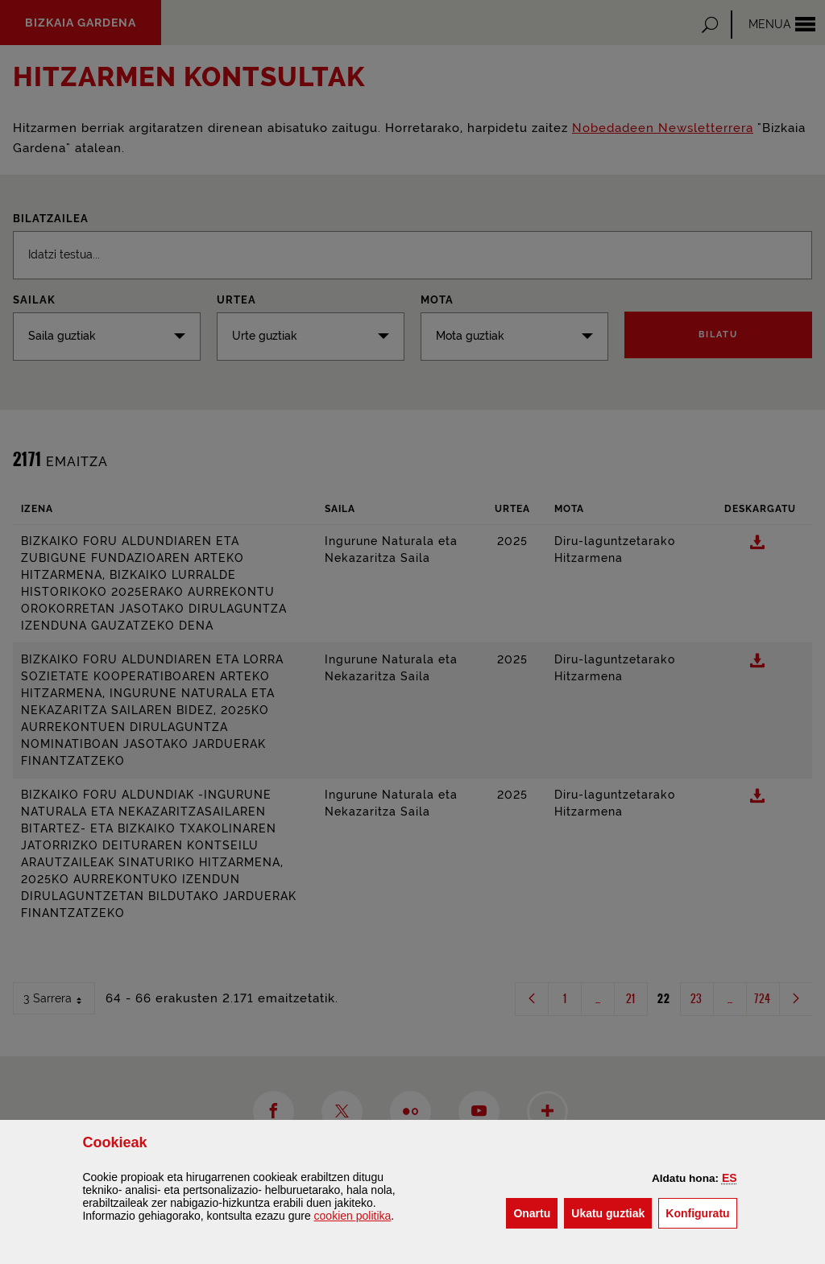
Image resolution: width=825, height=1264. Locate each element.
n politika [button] (353, 1215)
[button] (729, 1177)
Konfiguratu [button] (700, 1212)
